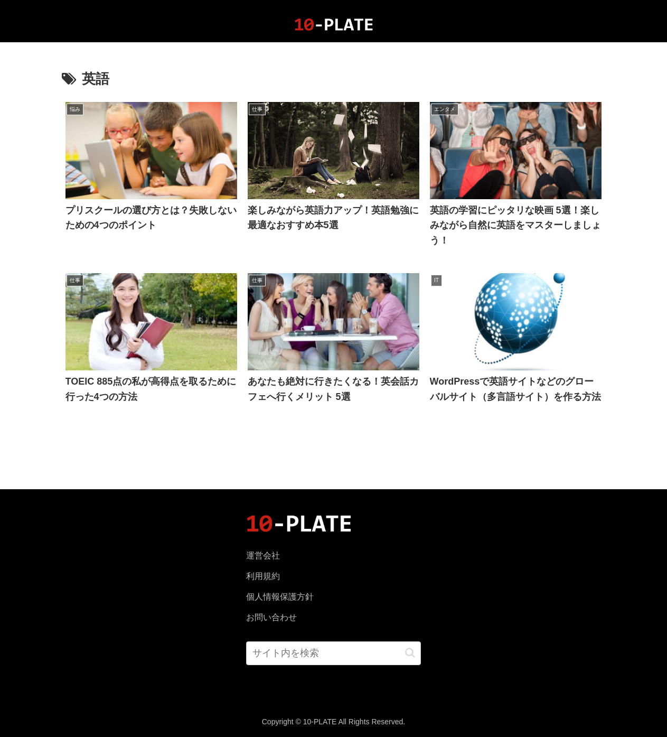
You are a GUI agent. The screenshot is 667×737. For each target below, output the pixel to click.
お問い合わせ (271, 617)
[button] (410, 653)
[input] (333, 653)
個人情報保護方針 (280, 596)
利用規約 (263, 576)
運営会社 (263, 555)
